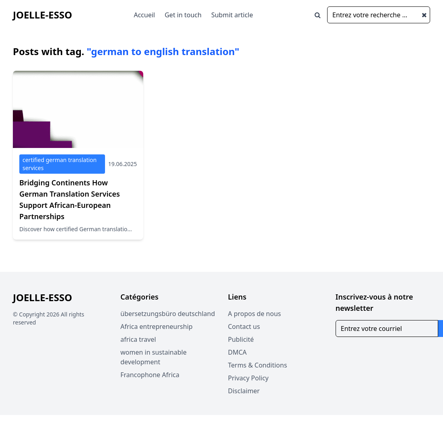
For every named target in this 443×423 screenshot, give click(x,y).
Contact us (244, 326)
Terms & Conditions (257, 365)
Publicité (241, 339)
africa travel (138, 339)
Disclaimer (244, 390)
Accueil (144, 14)
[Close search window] (424, 15)
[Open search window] (318, 15)
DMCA (237, 352)
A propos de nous (254, 313)
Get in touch (183, 14)
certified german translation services (60, 164)
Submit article (232, 14)
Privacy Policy (248, 378)
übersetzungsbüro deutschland (167, 313)
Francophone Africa (149, 374)
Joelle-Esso (42, 14)
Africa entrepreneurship (156, 326)
